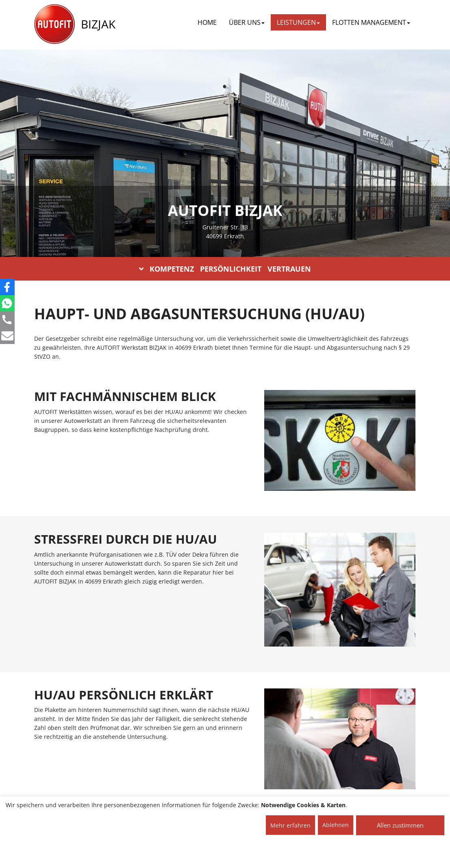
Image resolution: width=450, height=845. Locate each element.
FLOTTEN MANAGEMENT (371, 22)
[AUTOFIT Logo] (54, 24)
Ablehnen (335, 825)
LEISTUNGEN (298, 22)
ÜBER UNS (247, 22)
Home (207, 22)
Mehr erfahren (290, 825)
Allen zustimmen (400, 825)
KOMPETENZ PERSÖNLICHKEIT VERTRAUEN (225, 269)
